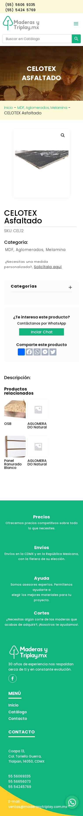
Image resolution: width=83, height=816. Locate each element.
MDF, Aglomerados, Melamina (42, 107)
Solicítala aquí (48, 266)
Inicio (8, 107)
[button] (63, 135)
